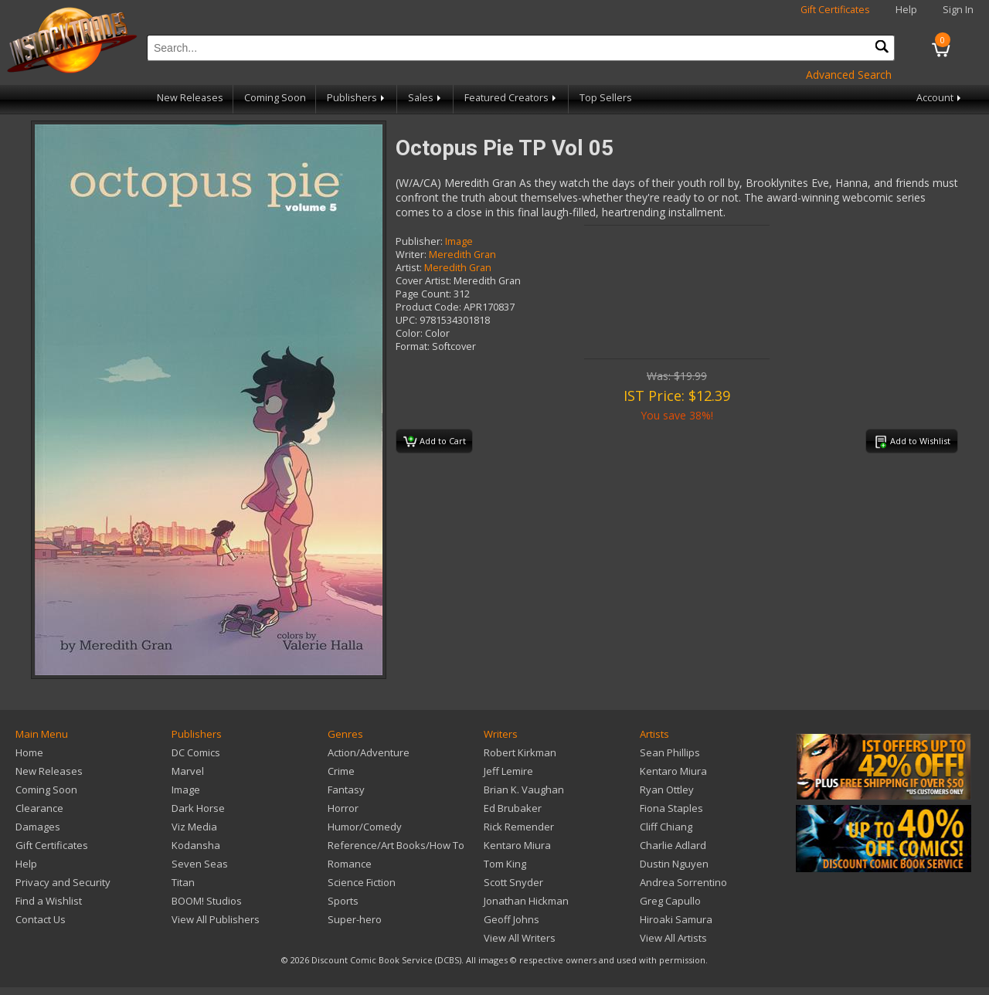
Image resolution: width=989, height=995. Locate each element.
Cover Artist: (423, 280)
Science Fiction (362, 882)
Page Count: (423, 294)
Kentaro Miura (517, 845)
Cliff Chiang (666, 827)
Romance (350, 864)
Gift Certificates (835, 9)
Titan (183, 882)
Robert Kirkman (520, 752)
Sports (343, 901)
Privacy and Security (62, 882)
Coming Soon (275, 97)
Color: (409, 333)
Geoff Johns (511, 919)
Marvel (188, 771)
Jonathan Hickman (526, 901)
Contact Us (40, 919)
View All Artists (673, 938)
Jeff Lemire (508, 771)
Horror (343, 808)
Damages (37, 827)
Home (29, 752)
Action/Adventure (369, 752)
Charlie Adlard (673, 845)
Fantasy (346, 789)
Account (940, 97)
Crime (341, 771)
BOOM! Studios (207, 901)
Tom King (505, 864)
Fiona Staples (671, 808)
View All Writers (520, 938)
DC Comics (196, 752)
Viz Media (194, 827)
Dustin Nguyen (674, 864)
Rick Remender (519, 827)
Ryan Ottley (667, 789)
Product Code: (428, 307)
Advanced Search (849, 74)
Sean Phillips (670, 752)
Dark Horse (198, 808)
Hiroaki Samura (676, 919)
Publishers (357, 97)
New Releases (190, 97)
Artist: (409, 267)
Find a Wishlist (48, 901)
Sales (426, 97)
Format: (413, 346)
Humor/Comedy (365, 827)
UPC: (406, 320)
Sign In (958, 9)
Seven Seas (200, 864)
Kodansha (196, 845)
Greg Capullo (670, 901)
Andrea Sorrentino (683, 882)
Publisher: (419, 241)
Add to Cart (434, 442)
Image (459, 241)
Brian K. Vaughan (524, 789)
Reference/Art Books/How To (396, 845)
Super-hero (355, 919)
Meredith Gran (462, 254)
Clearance (39, 808)
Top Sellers (605, 97)
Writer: (411, 254)
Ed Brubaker (513, 808)
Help (906, 9)
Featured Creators (511, 97)
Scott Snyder (513, 882)
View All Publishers (216, 919)
